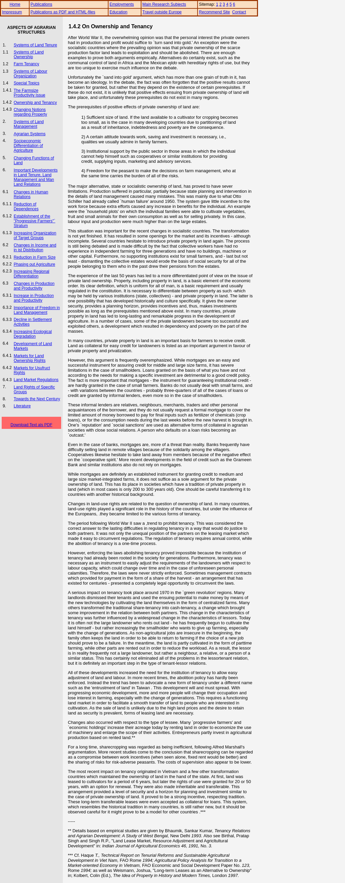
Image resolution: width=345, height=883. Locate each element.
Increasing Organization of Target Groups (35, 235)
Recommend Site (214, 12)
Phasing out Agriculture (34, 264)
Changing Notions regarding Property (30, 112)
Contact (239, 12)
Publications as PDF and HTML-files (63, 12)
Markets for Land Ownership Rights (30, 358)
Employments (122, 4)
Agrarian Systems (30, 134)
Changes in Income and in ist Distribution (35, 247)
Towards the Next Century (37, 399)
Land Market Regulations (36, 379)
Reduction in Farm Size (35, 257)
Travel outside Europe (162, 12)
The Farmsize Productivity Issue (29, 93)
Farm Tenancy (26, 64)
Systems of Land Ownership (29, 54)
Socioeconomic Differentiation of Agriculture (28, 146)
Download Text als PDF (31, 424)
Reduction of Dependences (26, 206)
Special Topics (27, 83)
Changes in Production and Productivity (34, 286)
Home (14, 4)
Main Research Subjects (164, 4)
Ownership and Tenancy (35, 102)
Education (118, 12)
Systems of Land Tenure (35, 45)
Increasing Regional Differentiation (31, 274)
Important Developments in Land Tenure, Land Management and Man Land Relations (36, 177)
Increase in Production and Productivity (34, 298)
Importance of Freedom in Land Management (37, 310)
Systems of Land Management (29, 124)
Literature (22, 406)
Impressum (12, 12)
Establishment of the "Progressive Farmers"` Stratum (34, 221)
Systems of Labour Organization (30, 73)
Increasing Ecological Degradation (33, 334)
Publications (41, 4)
